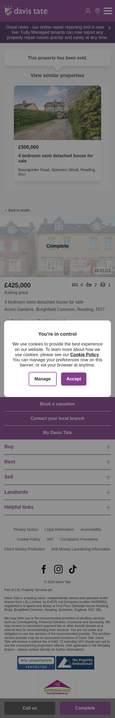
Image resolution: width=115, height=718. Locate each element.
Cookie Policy (84, 354)
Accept (73, 379)
